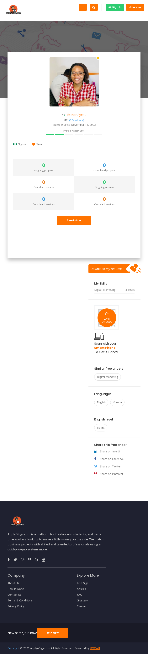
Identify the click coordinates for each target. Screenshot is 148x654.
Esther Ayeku (76, 115)
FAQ (79, 594)
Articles (81, 588)
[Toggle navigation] (83, 7)
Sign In (114, 7)
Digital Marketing (107, 377)
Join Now (135, 7)
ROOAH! (95, 648)
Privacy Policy (16, 606)
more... (44, 549)
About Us (13, 583)
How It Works (16, 588)
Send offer (74, 220)
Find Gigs (82, 583)
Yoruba (117, 402)
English (101, 402)
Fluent (101, 428)
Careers (82, 606)
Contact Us (14, 594)
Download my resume (106, 269)
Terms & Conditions (20, 600)
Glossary (82, 600)
